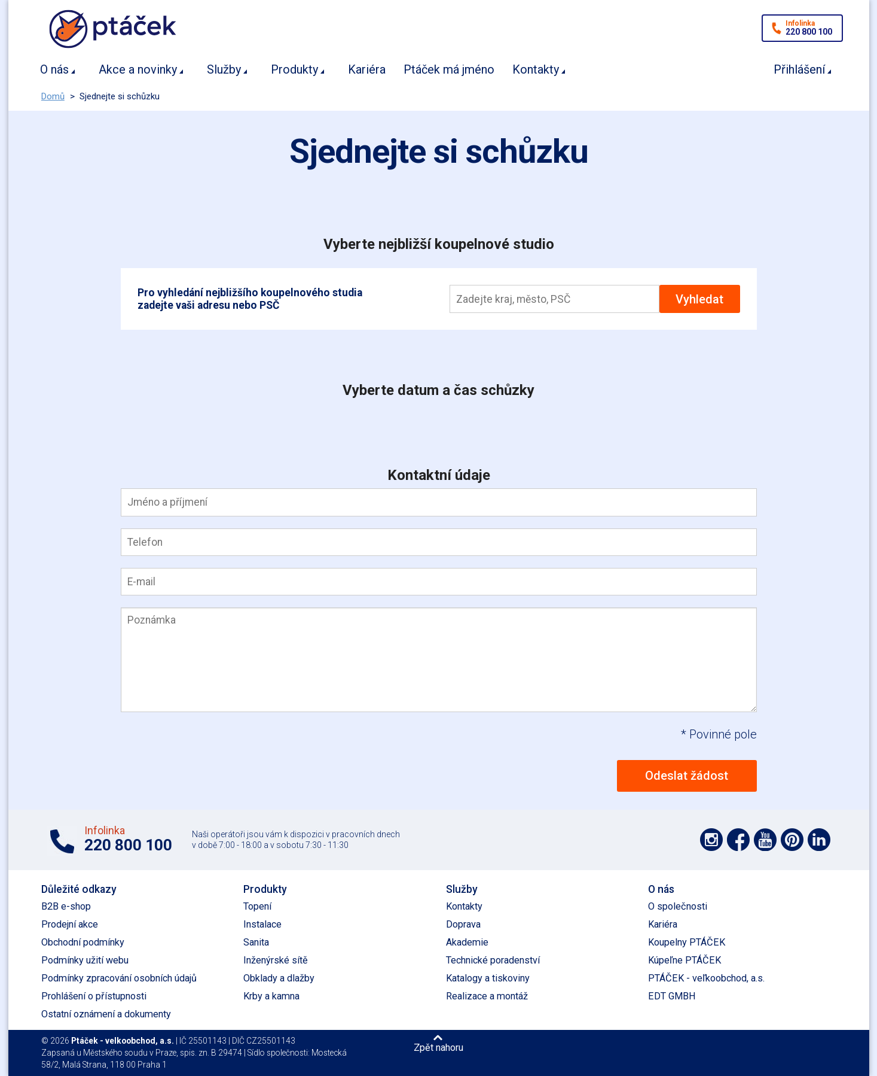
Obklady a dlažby (278, 978)
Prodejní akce (69, 924)
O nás (54, 69)
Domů (53, 96)
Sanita (256, 942)
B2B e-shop (66, 906)
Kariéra (367, 69)
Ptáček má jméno (449, 69)
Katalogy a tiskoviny (488, 978)
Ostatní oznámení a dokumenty (106, 1014)
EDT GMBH (672, 996)
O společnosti (677, 906)
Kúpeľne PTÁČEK (684, 960)
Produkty (294, 69)
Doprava (463, 924)
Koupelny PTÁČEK (686, 942)
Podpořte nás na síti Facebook (738, 839)
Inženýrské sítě (275, 960)
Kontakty (535, 69)
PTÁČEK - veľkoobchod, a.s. (706, 978)
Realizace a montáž (487, 996)
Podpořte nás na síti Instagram (711, 839)
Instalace (262, 924)
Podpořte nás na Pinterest (792, 839)
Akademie (467, 942)
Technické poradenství (493, 960)
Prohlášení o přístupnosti (93, 996)
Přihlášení (799, 69)
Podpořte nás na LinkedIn (819, 839)
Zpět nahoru (438, 1047)
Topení (257, 906)
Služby (224, 69)
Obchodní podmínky (82, 942)
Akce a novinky (138, 69)
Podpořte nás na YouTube (765, 839)
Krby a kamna (271, 996)
